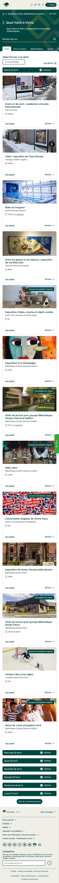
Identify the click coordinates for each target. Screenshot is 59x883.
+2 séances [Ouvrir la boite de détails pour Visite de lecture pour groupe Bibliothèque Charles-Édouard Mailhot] (18, 425)
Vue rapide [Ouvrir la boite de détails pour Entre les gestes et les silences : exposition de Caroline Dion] (9, 279)
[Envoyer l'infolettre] (49, 863)
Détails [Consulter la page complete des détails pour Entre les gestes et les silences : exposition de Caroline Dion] (49, 279)
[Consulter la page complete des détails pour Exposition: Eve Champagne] (29, 368)
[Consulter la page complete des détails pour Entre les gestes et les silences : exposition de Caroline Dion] (29, 265)
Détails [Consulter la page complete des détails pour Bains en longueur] (49, 225)
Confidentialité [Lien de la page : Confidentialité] (43, 876)
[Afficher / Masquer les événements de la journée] (49, 70)
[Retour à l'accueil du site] (4, 14)
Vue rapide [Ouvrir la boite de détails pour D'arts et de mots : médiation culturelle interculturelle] (9, 124)
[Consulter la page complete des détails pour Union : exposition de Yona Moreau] (29, 161)
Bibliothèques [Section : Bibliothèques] (37, 49)
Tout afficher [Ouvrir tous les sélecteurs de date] (49, 63)
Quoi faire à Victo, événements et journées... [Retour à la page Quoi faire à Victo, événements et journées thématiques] (26, 14)
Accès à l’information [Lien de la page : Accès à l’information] (28, 876)
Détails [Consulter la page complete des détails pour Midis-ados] (49, 486)
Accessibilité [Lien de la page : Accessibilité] (14, 876)
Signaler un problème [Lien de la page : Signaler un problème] (13, 831)
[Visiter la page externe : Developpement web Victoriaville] (40, 845)
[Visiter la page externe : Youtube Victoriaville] (30, 845)
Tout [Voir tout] (7, 49)
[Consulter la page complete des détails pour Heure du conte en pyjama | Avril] (29, 730)
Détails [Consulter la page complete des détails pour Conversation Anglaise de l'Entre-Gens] (49, 537)
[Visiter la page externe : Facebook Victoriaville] (4, 845)
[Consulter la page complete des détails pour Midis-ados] (29, 472)
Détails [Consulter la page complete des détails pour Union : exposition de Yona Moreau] (49, 174)
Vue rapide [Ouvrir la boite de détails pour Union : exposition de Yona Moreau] (9, 174)
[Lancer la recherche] (54, 39)
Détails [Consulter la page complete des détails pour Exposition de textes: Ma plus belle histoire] (49, 588)
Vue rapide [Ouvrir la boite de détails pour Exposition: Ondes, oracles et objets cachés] (9, 330)
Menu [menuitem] (51, 5)
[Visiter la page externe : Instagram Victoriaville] (20, 845)
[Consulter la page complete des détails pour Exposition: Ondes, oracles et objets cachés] (29, 317)
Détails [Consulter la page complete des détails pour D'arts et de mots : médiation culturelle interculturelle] (49, 124)
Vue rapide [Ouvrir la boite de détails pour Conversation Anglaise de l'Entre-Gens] (9, 537)
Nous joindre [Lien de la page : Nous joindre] (9, 820)
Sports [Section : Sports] (50, 49)
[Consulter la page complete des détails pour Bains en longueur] (29, 212)
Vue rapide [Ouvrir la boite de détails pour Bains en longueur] (9, 225)
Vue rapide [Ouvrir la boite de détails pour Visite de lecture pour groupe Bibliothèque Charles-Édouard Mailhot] (9, 435)
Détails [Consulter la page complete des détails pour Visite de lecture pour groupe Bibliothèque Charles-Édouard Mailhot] (49, 435)
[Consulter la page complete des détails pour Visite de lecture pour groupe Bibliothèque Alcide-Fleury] (29, 628)
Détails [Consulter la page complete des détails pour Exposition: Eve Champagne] (49, 381)
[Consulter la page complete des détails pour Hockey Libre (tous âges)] (29, 679)
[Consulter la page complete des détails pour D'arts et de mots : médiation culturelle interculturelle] (29, 110)
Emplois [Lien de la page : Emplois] (7, 824)
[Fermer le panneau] (56, 443)
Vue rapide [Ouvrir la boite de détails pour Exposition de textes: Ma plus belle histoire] (9, 588)
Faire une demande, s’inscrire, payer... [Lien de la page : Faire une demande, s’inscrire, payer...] (20, 835)
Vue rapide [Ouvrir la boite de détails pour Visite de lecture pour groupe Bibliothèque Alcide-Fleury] (9, 641)
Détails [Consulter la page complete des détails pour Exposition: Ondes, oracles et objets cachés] (49, 330)
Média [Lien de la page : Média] (6, 827)
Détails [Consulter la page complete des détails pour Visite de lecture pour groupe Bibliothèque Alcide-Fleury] (49, 641)
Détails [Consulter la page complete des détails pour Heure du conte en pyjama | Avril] (49, 743)
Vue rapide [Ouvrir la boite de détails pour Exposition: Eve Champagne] (9, 381)
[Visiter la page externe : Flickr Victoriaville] (34, 845)
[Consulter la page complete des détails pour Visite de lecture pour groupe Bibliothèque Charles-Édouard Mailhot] (29, 421)
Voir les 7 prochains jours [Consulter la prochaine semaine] (29, 801)
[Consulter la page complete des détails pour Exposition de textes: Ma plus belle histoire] (29, 574)
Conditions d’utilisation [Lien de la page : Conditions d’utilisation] (29, 879)
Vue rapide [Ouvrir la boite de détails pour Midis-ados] (9, 486)
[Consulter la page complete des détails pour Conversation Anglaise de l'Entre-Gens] (29, 523)
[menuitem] (5, 4)
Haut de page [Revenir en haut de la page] (48, 812)
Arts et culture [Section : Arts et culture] (19, 49)
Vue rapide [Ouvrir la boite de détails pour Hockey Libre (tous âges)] (9, 692)
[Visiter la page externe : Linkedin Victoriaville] (24, 845)
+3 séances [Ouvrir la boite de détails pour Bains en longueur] (19, 214)
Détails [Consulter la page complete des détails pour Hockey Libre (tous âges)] (49, 692)
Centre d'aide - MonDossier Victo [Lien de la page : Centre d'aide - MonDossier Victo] (18, 838)
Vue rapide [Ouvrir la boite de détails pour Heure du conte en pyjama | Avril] (9, 743)
